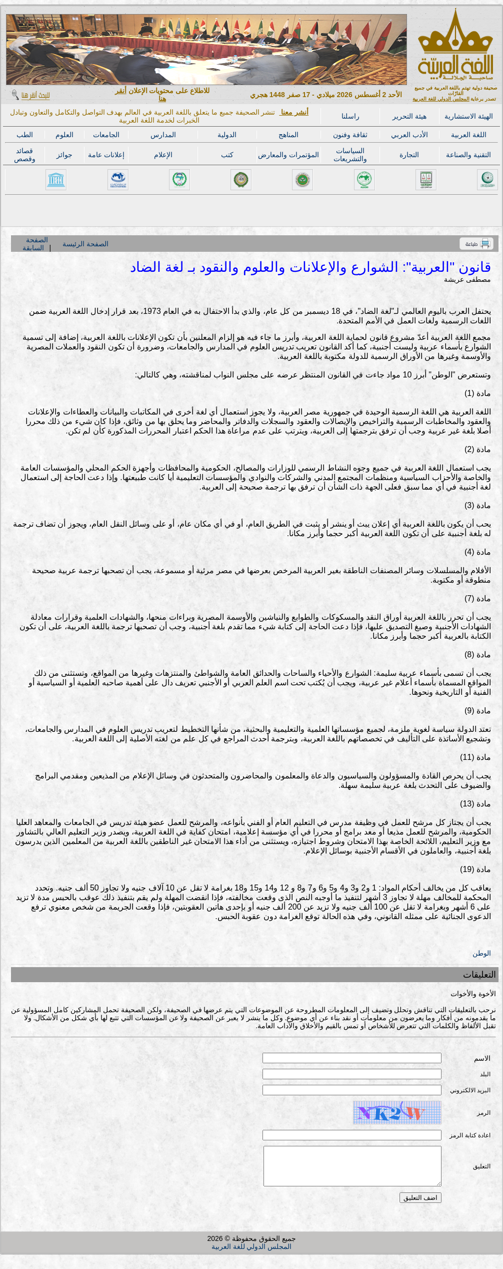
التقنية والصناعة (468, 155)
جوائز (64, 155)
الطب (24, 135)
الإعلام (163, 155)
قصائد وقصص (25, 155)
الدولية (227, 135)
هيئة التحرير (409, 116)
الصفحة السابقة (35, 244)
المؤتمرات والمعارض (288, 155)
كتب (227, 155)
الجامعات (106, 135)
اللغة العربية (468, 135)
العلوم (65, 135)
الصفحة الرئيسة (85, 244)
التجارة (409, 155)
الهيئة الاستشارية (468, 116)
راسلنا (351, 116)
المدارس (163, 135)
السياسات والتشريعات (350, 155)
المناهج (288, 135)
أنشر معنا (293, 112)
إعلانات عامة (106, 155)
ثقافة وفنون (350, 135)
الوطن (481, 953)
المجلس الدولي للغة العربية (440, 99)
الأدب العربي (409, 135)
